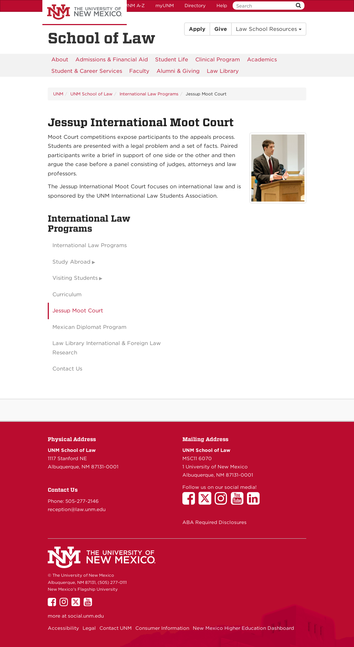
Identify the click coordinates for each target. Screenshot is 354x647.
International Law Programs (149, 93)
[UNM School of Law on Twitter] (207, 502)
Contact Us (67, 368)
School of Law (101, 38)
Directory (195, 5)
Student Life (171, 59)
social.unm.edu (86, 616)
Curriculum (66, 294)
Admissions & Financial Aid (111, 59)
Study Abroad (71, 262)
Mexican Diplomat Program (89, 327)
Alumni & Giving (178, 71)
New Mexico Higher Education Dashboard (243, 628)
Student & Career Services (86, 71)
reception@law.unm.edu (77, 509)
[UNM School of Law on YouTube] (239, 502)
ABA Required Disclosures (214, 522)
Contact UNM (115, 628)
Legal (89, 628)
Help (221, 5)
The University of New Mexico (84, 12)
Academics (262, 59)
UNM (58, 93)
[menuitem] (60, 59)
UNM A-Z (134, 5)
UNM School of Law (91, 93)
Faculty (139, 71)
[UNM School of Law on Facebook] (190, 502)
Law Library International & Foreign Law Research (106, 348)
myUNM (164, 5)
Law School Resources (269, 29)
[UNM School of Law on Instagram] (223, 502)
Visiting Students (75, 278)
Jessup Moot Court (77, 310)
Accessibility (63, 628)
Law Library (223, 71)
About (59, 59)
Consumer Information (162, 628)
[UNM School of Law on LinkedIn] (255, 502)
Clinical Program (217, 59)
